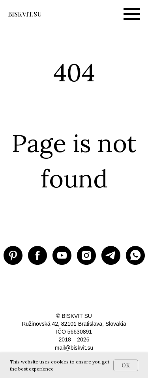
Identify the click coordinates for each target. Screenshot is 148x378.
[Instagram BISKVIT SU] (86, 255)
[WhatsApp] (135, 255)
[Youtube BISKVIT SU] (61, 255)
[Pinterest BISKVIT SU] (13, 255)
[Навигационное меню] (132, 14)
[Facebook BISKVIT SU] (37, 255)
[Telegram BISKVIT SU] (110, 255)
